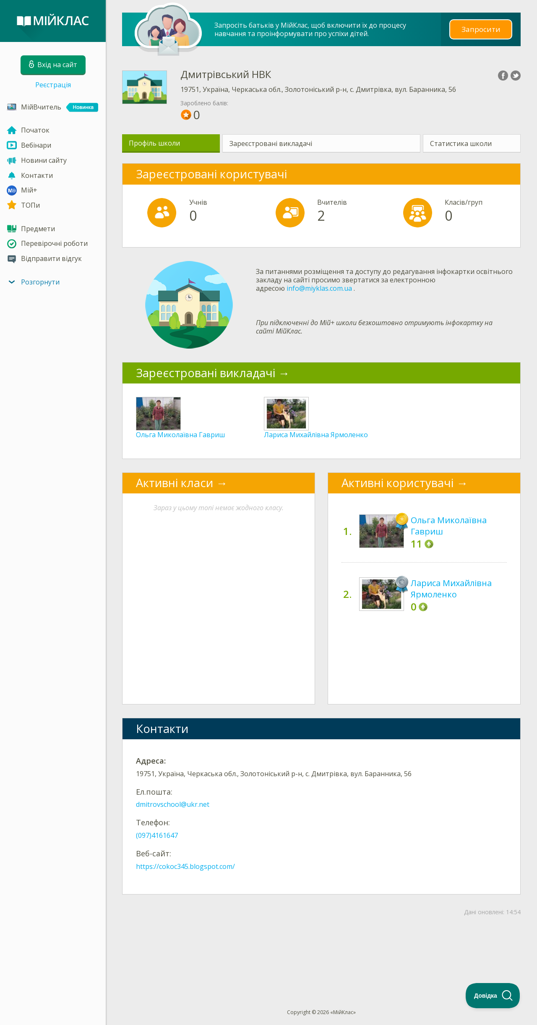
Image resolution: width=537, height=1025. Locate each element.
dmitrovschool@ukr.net (172, 804)
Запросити (481, 29)
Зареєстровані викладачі (270, 143)
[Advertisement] (321, 949)
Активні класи (174, 482)
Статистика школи (461, 143)
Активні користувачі (397, 482)
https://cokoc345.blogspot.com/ (185, 866)
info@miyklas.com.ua (319, 288)
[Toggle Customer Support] (493, 995)
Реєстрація (53, 85)
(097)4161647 (157, 835)
